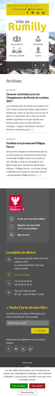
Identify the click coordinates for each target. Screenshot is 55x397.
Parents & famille (17, 55)
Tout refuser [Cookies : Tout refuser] (37, 386)
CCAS (38, 55)
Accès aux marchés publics (27, 218)
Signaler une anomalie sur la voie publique (24, 227)
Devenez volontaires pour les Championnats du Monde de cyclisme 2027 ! (27, 98)
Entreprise (38, 44)
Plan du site (27, 363)
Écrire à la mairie (18, 275)
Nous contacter (35, 9)
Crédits (27, 367)
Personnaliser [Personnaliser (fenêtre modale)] (27, 392)
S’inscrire (40, 330)
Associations (17, 44)
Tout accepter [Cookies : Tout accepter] (19, 386)
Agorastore (19, 234)
